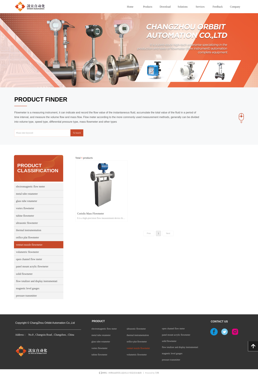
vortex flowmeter (25, 208)
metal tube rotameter (27, 193)
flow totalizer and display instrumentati (36, 281)
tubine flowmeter (25, 215)
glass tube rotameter (26, 201)
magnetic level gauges (27, 288)
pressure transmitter (26, 295)
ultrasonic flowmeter (27, 223)
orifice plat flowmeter (27, 237)
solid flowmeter (24, 273)
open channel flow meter (29, 259)
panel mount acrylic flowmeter (32, 266)
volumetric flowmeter (27, 252)
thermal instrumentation (28, 230)
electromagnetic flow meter (30, 186)
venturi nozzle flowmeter (29, 244)
